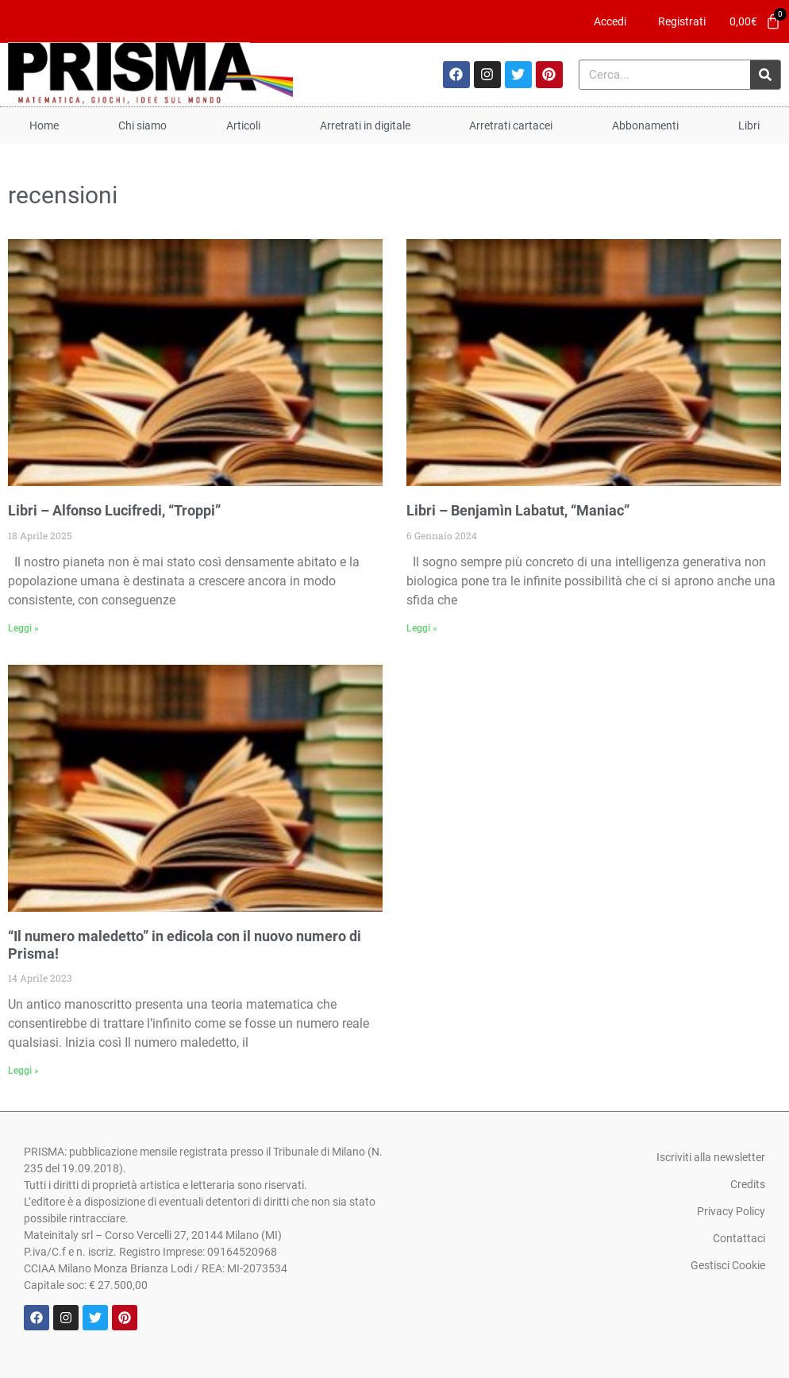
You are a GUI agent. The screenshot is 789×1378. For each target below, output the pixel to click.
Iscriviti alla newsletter (710, 1157)
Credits (747, 1184)
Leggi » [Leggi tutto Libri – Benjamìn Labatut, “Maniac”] (421, 628)
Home (44, 125)
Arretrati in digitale (365, 125)
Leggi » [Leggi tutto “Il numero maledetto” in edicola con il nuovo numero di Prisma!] (23, 1070)
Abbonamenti (645, 125)
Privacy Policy (731, 1211)
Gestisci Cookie (728, 1265)
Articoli (243, 125)
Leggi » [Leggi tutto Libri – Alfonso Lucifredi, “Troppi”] (23, 628)
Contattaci (739, 1238)
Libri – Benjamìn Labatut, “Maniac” (517, 510)
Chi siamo (142, 125)
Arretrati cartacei (510, 125)
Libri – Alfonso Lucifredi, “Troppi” (114, 510)
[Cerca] (765, 74)
